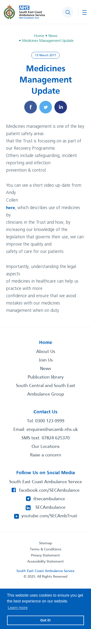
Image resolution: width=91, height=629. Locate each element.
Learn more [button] (18, 608)
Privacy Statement (45, 555)
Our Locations (45, 446)
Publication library (46, 377)
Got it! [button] (45, 620)
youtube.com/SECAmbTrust (49, 516)
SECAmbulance (50, 507)
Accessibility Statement (45, 561)
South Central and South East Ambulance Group (45, 390)
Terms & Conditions (45, 549)
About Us (45, 352)
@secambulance (49, 499)
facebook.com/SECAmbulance (49, 490)
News (45, 369)
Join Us (46, 360)
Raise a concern (45, 455)
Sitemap (45, 543)
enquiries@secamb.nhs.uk (52, 429)
